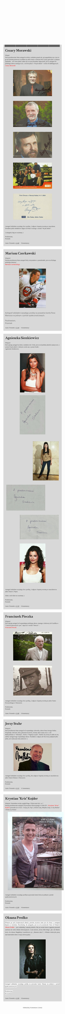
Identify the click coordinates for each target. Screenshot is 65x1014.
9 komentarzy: (25, 243)
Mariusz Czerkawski (20, 253)
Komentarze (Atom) (36, 1007)
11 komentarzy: (25, 788)
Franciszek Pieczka (19, 616)
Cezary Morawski (18, 50)
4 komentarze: (25, 907)
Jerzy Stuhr (13, 723)
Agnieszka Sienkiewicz (22, 338)
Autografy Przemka (7, 6)
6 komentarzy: (25, 328)
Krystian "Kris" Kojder (21, 798)
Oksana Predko (16, 917)
